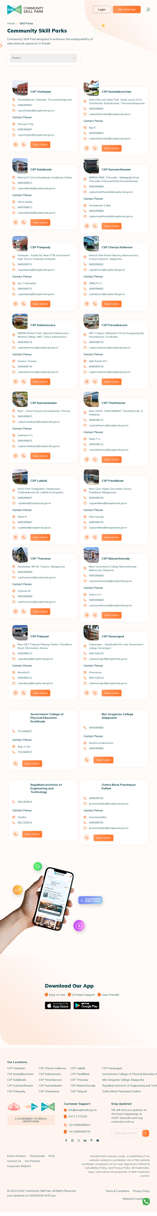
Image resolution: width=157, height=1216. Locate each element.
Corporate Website (19, 1166)
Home (11, 23)
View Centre (40, 144)
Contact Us (14, 1161)
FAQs (51, 1156)
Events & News (16, 1156)
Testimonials (37, 1156)
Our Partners (32, 1161)
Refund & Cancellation (136, 1198)
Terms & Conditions (117, 1191)
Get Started (126, 9)
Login (102, 9)
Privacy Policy (141, 1191)
